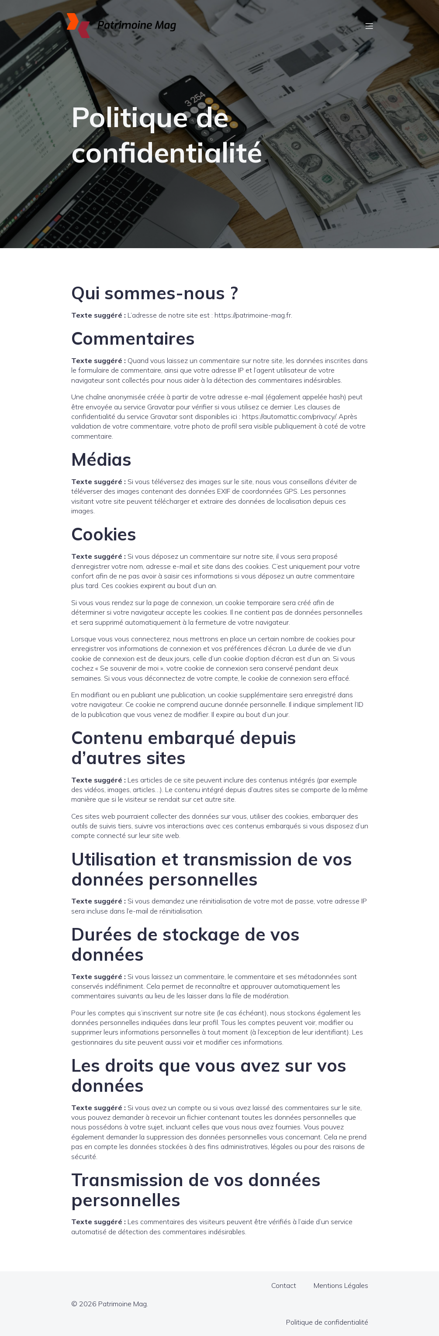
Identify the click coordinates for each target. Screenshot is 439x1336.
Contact (283, 1285)
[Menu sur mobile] (369, 25)
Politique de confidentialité (327, 1322)
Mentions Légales (341, 1285)
